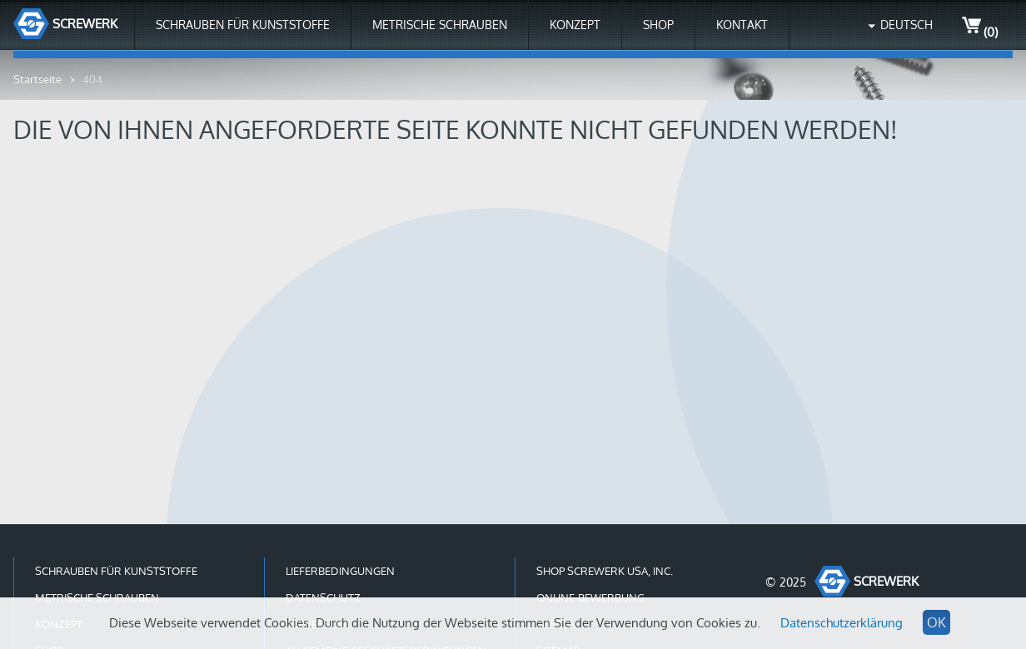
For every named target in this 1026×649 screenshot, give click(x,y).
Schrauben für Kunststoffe (243, 24)
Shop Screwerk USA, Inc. (604, 570)
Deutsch (906, 24)
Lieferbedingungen (340, 570)
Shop (658, 24)
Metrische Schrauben (439, 24)
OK (936, 622)
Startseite (37, 79)
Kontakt (742, 24)
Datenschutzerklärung (841, 623)
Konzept (575, 24)
